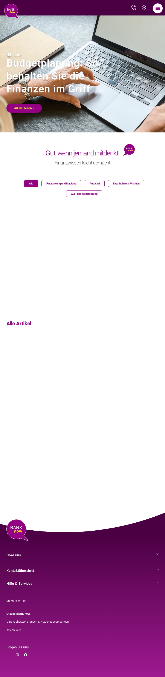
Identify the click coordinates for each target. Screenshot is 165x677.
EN (24, 600)
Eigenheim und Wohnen (126, 183)
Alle (31, 183)
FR (12, 600)
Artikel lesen (24, 108)
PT (20, 600)
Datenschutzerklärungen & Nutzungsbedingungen (37, 621)
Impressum (13, 629)
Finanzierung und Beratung (61, 183)
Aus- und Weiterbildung (84, 193)
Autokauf (95, 183)
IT (16, 600)
